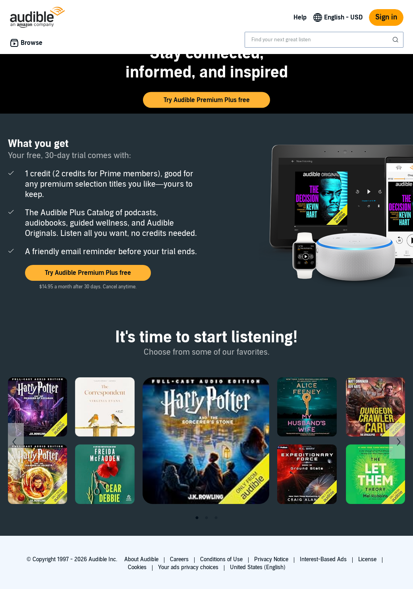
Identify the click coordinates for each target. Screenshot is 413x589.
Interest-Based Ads (323, 559)
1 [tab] (197, 518)
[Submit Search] (396, 40)
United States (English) (258, 567)
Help (300, 17)
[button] (206, 100)
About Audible (141, 559)
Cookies (137, 567)
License (367, 559)
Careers (179, 559)
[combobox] (324, 40)
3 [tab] (216, 518)
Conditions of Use (221, 559)
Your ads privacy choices (188, 567)
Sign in (386, 17)
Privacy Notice (271, 559)
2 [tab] (206, 518)
